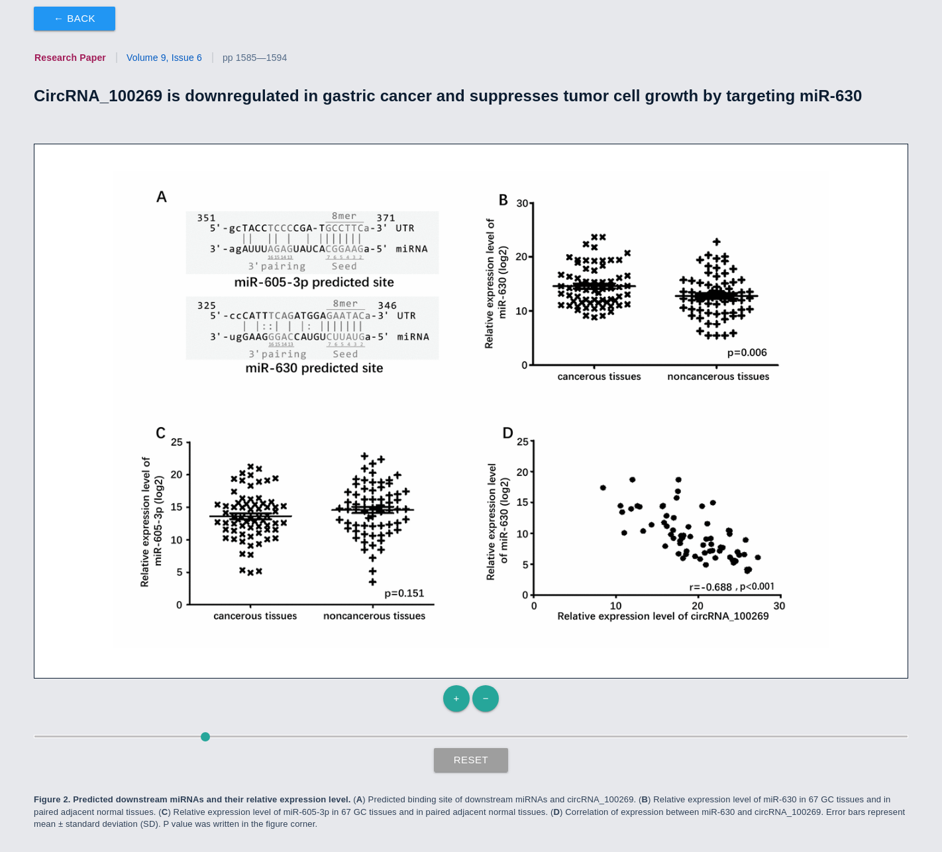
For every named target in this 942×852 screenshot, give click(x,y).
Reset (471, 759)
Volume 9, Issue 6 (164, 57)
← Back (74, 18)
